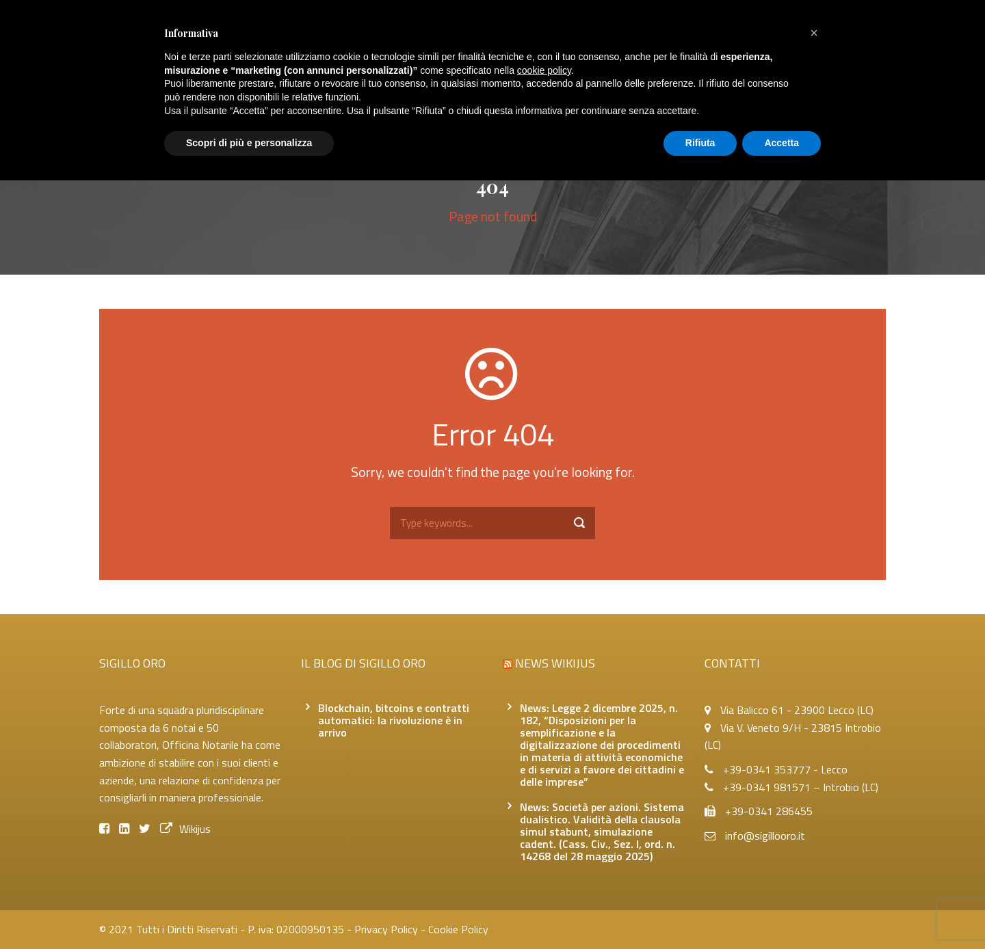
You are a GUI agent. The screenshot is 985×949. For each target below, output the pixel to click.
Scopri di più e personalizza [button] (249, 142)
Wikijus (185, 829)
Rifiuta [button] (700, 142)
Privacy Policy (386, 929)
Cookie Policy (458, 929)
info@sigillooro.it (765, 835)
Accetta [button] (781, 142)
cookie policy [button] (544, 70)
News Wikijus (555, 663)
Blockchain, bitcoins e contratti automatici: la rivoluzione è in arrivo (393, 720)
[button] (814, 33)
